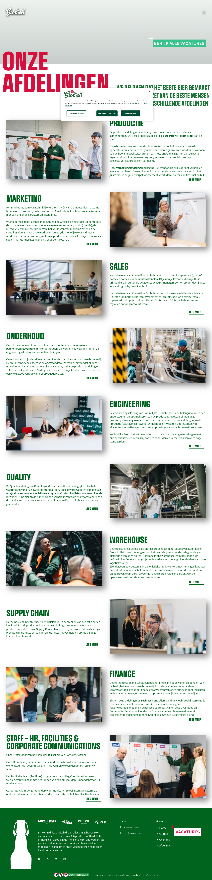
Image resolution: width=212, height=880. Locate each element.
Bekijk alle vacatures (179, 43)
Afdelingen (165, 845)
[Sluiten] (149, 91)
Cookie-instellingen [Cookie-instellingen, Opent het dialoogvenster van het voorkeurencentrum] (76, 113)
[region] (107, 104)
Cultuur (163, 833)
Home (163, 828)
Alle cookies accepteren (107, 113)
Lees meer (196, 180)
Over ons (164, 839)
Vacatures (187, 831)
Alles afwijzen (130, 113)
